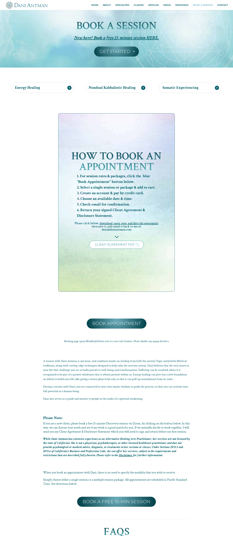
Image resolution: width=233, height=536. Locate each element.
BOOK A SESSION (203, 5)
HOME (94, 5)
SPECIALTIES (122, 5)
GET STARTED (115, 51)
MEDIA (167, 5)
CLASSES (139, 5)
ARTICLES (153, 5)
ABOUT (107, 5)
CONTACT (222, 5)
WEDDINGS (181, 5)
